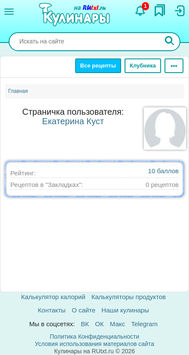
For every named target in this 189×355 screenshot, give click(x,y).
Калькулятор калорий (53, 296)
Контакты (52, 310)
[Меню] (9, 11)
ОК (99, 323)
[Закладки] (160, 10)
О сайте (83, 310)
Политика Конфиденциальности (94, 336)
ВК (85, 323)
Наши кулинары (125, 310)
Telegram (144, 323)
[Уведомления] (140, 10)
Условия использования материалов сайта (94, 343)
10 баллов (163, 170)
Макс (117, 323)
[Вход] (179, 10)
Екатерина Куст (73, 121)
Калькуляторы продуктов (128, 296)
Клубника (143, 65)
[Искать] (169, 42)
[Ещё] (174, 65)
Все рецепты (98, 65)
